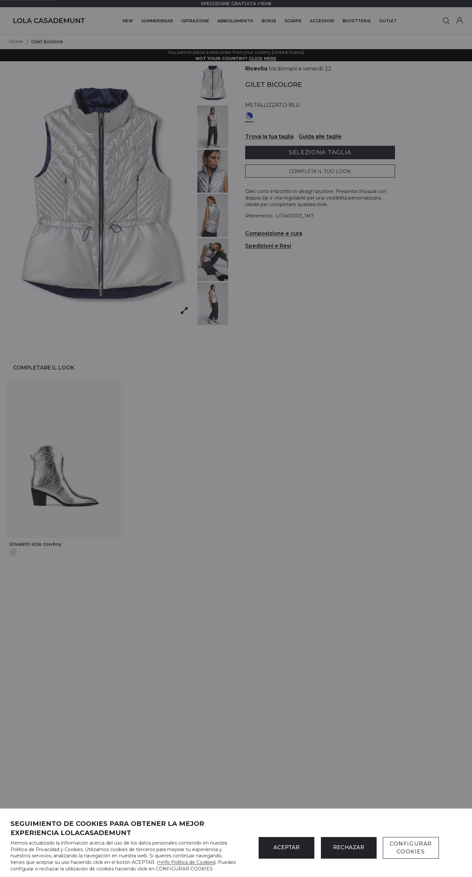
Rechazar (348, 847)
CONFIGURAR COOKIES (411, 848)
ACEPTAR (286, 847)
